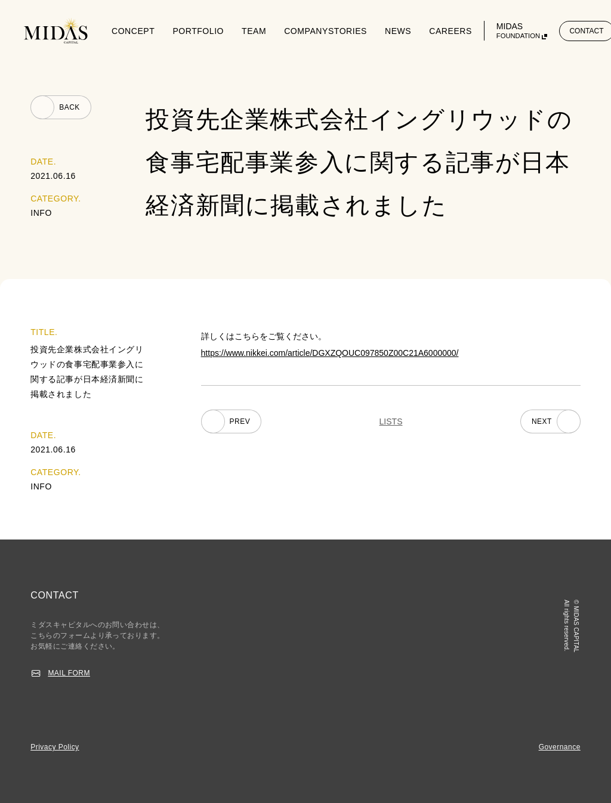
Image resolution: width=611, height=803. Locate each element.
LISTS (391, 421)
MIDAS (518, 31)
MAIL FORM (69, 673)
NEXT (542, 421)
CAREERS (450, 31)
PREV (240, 421)
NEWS (398, 31)
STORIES (347, 31)
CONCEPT (133, 31)
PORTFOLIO (198, 31)
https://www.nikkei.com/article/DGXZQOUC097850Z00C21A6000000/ (330, 353)
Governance (560, 747)
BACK (69, 107)
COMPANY (306, 31)
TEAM (254, 31)
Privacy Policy (54, 747)
